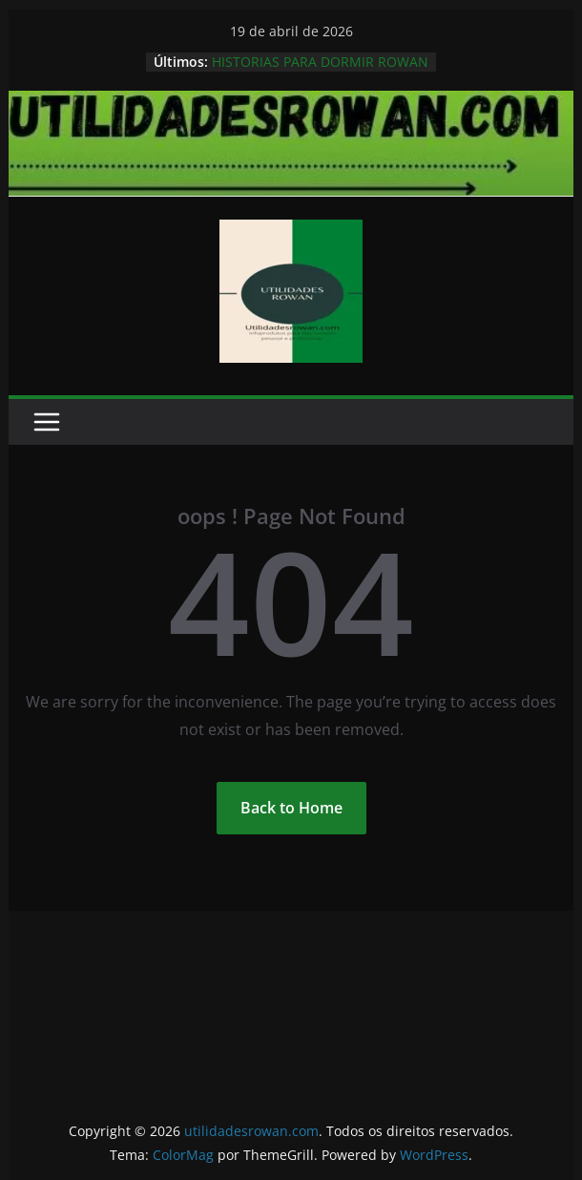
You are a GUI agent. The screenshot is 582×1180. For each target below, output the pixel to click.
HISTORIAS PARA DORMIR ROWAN (320, 62)
